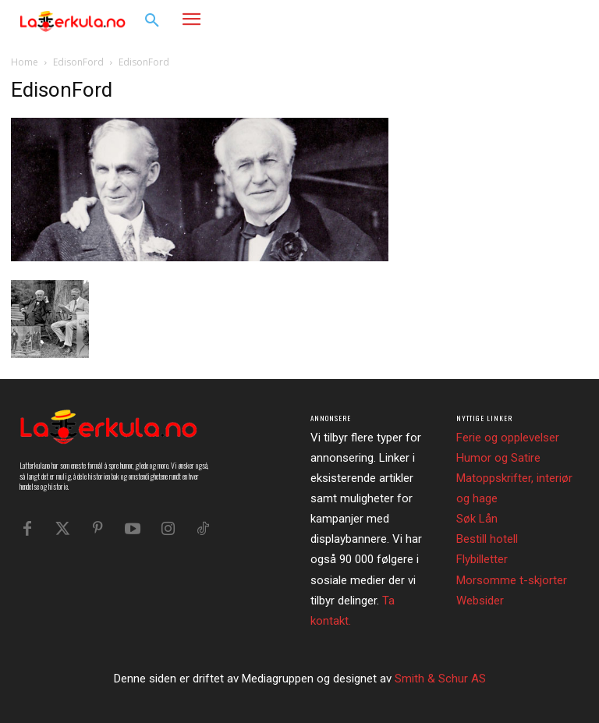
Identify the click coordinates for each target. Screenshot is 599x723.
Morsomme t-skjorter (511, 580)
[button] (152, 21)
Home (24, 62)
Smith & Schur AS (440, 679)
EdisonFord (78, 62)
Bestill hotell (487, 539)
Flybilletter (482, 559)
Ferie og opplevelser (507, 438)
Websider (480, 601)
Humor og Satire (498, 458)
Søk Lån (477, 519)
